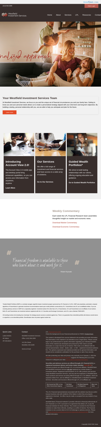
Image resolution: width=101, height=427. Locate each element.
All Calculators (7, 341)
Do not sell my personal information (77, 359)
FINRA (86, 365)
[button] (58, 15)
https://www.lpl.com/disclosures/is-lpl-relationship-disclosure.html (68, 412)
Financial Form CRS (55, 332)
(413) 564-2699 (7, 6)
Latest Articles (7, 336)
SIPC (90, 365)
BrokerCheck (89, 334)
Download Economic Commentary (65, 227)
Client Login (91, 6)
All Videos (6, 338)
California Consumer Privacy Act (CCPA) (58, 357)
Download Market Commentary (64, 223)
